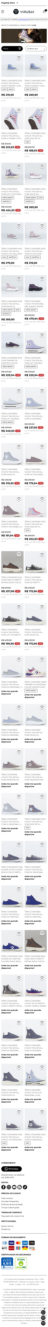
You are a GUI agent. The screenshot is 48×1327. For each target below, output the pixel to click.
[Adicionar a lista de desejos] (19, 58)
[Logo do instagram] (9, 1187)
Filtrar (12, 48)
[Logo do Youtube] (14, 1187)
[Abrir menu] (2, 11)
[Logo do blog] (19, 1187)
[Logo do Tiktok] (25, 1187)
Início (4, 25)
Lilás (34, 25)
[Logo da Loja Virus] (23, 11)
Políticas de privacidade (12, 1204)
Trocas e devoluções (10, 1207)
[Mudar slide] (23, 41)
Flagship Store (9, 3)
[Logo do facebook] (3, 1187)
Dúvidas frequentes (10, 1201)
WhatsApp (11, 1169)
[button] (1, 19)
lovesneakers (23, 19)
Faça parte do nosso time (12, 1216)
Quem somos (7, 1226)
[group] (24, 36)
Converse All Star (16, 25)
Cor (28, 25)
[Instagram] (43, 1318)
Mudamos (5, 1229)
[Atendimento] (43, 1323)
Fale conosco (7, 1198)
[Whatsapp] (43, 1312)
